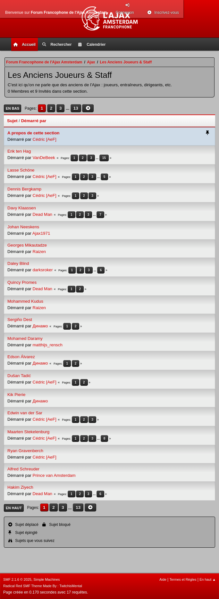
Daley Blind (18, 263)
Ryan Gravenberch (25, 450)
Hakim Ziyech (20, 487)
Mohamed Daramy (25, 338)
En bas (12, 108)
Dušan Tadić (19, 375)
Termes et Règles (182, 579)
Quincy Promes (22, 282)
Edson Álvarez (21, 356)
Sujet (12, 120)
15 (104, 158)
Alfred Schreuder (23, 469)
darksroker (43, 269)
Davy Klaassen (21, 208)
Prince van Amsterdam (54, 475)
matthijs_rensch (48, 344)
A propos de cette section (33, 133)
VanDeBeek (44, 157)
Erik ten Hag (19, 151)
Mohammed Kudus (25, 301)
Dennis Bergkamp (24, 189)
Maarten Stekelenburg (28, 431)
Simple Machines (46, 579)
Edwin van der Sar (24, 412)
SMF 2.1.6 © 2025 (17, 579)
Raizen (39, 251)
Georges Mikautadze (27, 245)
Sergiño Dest (19, 319)
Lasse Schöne (20, 170)
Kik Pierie (16, 394)
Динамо (40, 326)
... (68, 108)
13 (75, 108)
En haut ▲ (207, 579)
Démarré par (33, 120)
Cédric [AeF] (44, 139)
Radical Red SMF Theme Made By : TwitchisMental (42, 586)
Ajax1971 (41, 233)
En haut (14, 508)
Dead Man (43, 214)
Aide (162, 579)
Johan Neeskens (23, 226)
